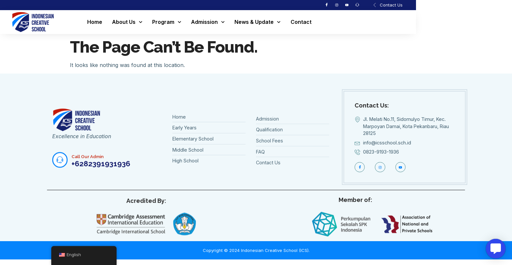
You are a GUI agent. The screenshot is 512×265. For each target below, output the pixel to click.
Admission (251, 24)
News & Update (301, 24)
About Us (170, 24)
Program (210, 24)
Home (138, 23)
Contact (344, 23)
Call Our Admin (91, 171)
